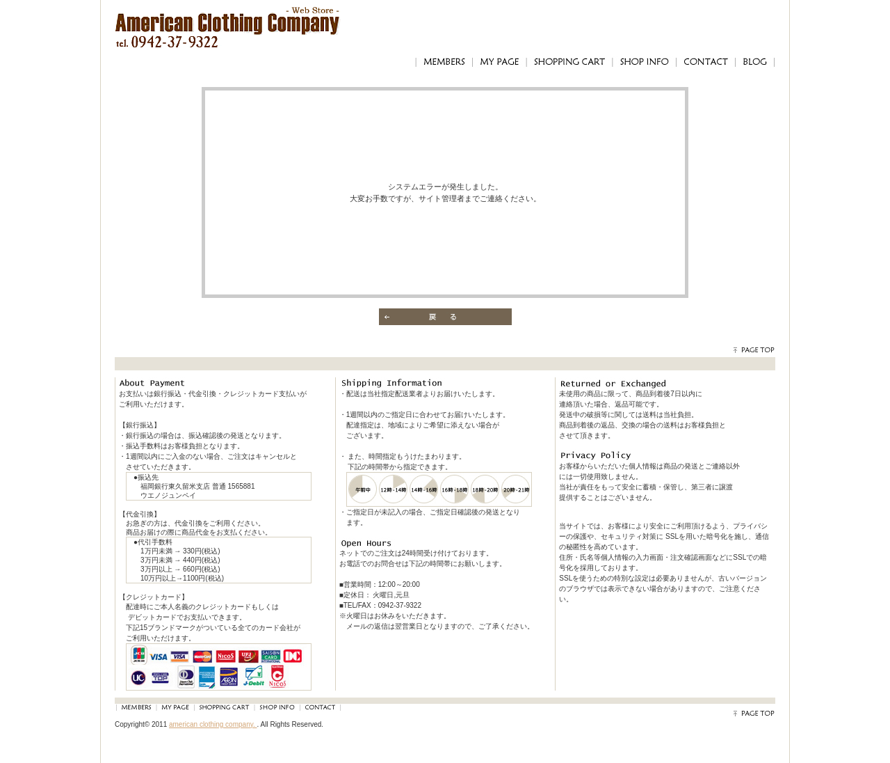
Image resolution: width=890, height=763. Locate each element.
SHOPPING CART (569, 62)
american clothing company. (213, 724)
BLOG (755, 62)
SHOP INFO (644, 62)
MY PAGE (499, 62)
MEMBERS (443, 62)
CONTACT (705, 62)
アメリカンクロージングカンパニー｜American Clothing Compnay (228, 18)
